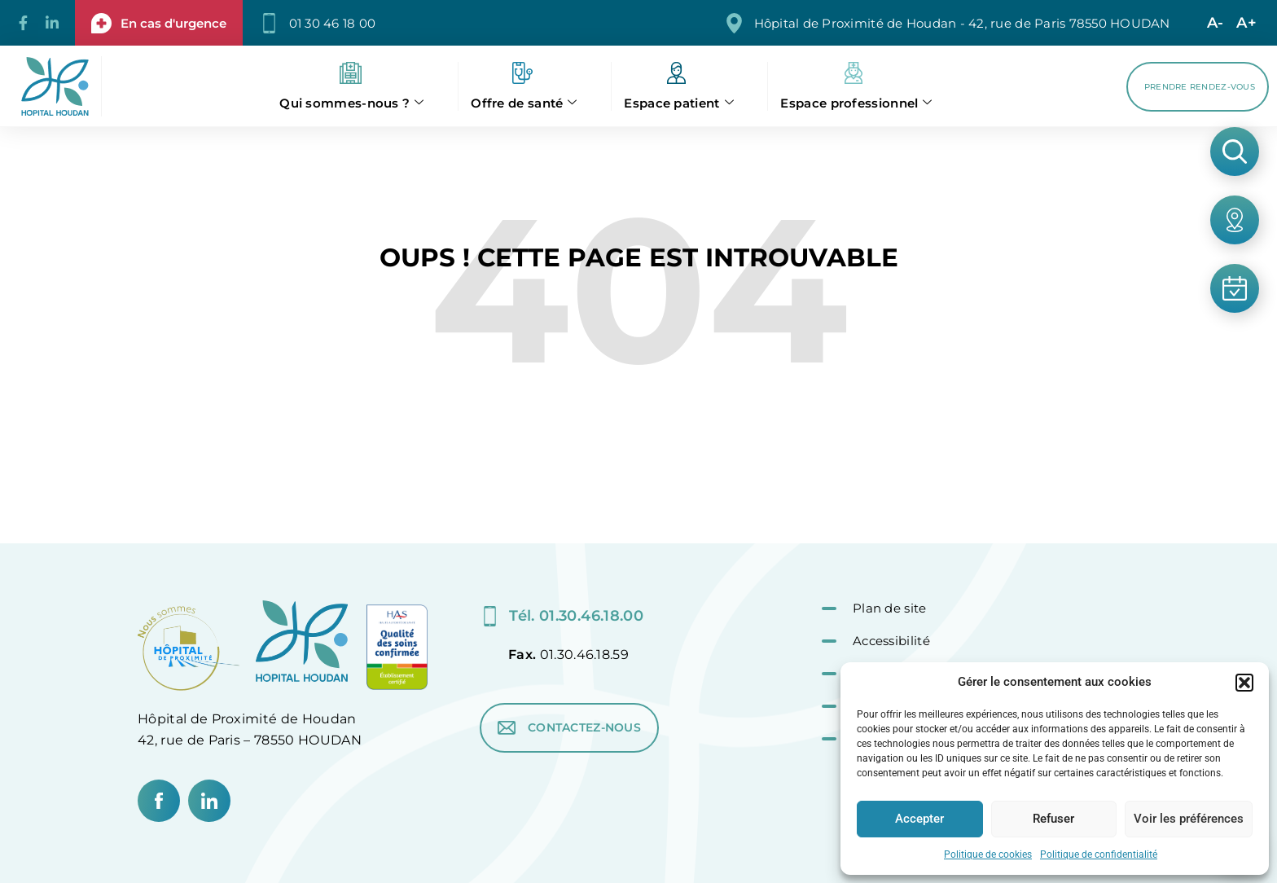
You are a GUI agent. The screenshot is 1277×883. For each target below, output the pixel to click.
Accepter (919, 818)
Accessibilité (891, 640)
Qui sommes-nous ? (351, 103)
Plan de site (890, 608)
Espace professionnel (856, 103)
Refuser (1053, 818)
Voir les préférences (1189, 818)
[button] (1244, 682)
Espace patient (679, 103)
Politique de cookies (988, 854)
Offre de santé (524, 103)
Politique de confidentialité (1098, 854)
